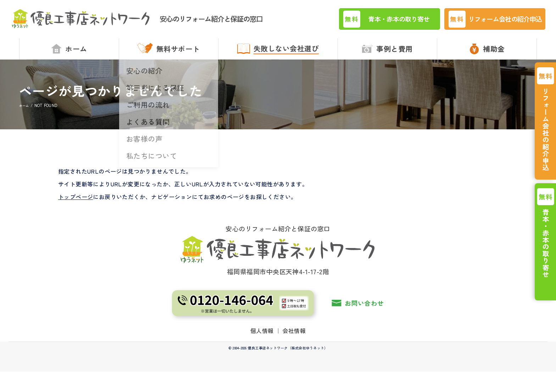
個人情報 (262, 336)
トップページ (75, 202)
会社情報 (294, 336)
